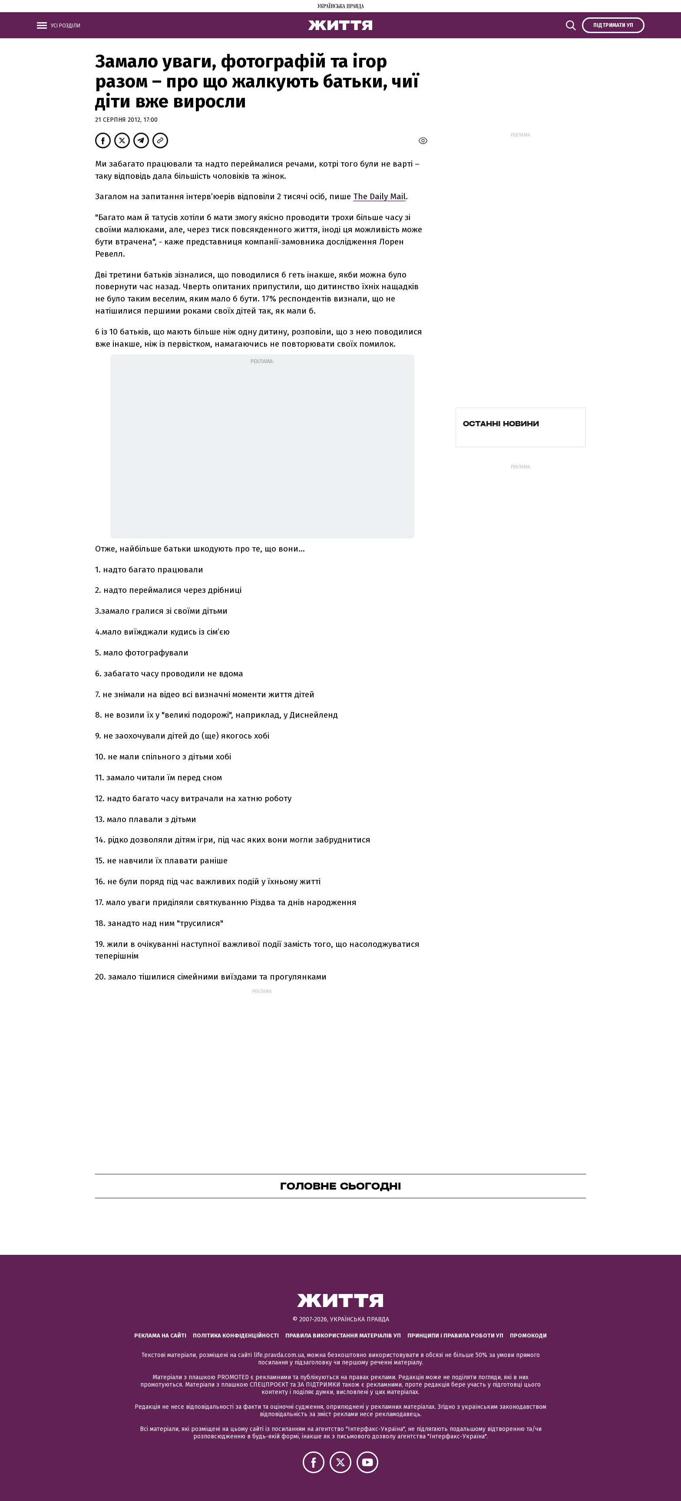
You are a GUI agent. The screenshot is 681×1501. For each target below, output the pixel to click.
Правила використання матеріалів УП (343, 1335)
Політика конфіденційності (236, 1335)
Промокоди (528, 1335)
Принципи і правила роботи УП (455, 1335)
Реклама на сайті (160, 1335)
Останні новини (501, 423)
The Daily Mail (379, 196)
